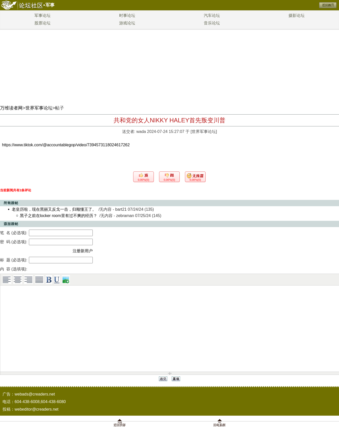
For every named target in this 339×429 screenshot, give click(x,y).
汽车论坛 (212, 15)
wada (141, 131)
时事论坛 (127, 15)
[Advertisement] (169, 65)
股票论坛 (42, 23)
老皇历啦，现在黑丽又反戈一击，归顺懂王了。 (54, 209)
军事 (50, 5)
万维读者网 (11, 108)
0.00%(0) (143, 180)
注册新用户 (83, 251)
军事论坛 (42, 15)
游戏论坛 (127, 23)
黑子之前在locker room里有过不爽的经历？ (58, 215)
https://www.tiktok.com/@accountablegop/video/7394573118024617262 (66, 145)
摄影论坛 (296, 15)
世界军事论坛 (39, 108)
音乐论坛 (212, 23)
